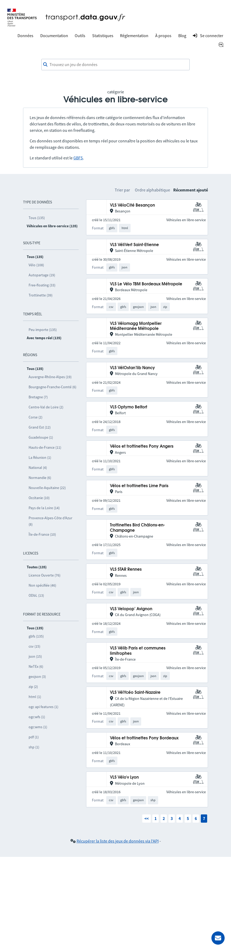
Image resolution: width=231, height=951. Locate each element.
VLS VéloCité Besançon (132, 205)
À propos (163, 35)
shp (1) (34, 747)
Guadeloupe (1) (41, 437)
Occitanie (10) (39, 497)
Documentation (54, 35)
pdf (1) (34, 737)
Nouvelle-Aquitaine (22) (47, 487)
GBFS (78, 157)
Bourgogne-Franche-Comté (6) (52, 387)
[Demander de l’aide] (218, 938)
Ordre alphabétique (152, 190)
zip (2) (33, 686)
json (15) (35, 656)
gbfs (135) (36, 636)
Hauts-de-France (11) (45, 447)
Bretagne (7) (38, 397)
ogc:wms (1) (38, 727)
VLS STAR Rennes (126, 570)
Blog (182, 35)
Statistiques (102, 35)
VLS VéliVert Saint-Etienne (134, 245)
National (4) (38, 467)
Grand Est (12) (40, 427)
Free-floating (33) (42, 285)
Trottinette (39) (40, 295)
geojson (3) (37, 676)
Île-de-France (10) (42, 534)
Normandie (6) (40, 477)
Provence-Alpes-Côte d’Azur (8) (50, 521)
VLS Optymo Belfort (128, 407)
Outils (80, 35)
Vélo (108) (36, 265)
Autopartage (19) (42, 275)
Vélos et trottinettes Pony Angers (142, 446)
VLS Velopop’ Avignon (131, 609)
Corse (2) (35, 417)
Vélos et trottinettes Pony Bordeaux (144, 738)
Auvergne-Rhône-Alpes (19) (50, 376)
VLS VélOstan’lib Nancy (132, 368)
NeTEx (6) (36, 666)
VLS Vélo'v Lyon (124, 777)
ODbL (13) (36, 595)
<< (146, 818)
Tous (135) (37, 217)
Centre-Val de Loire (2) (46, 407)
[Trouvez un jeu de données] (115, 65)
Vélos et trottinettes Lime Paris (139, 486)
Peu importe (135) (43, 329)
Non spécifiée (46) (42, 585)
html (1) (35, 696)
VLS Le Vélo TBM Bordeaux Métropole (146, 284)
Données (25, 35)
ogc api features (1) (43, 706)
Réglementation (134, 35)
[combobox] (115, 65)
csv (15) (34, 646)
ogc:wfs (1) (37, 716)
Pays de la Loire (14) (44, 507)
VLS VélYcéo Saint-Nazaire (135, 693)
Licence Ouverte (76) (44, 575)
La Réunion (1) (40, 457)
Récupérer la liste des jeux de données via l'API (118, 841)
